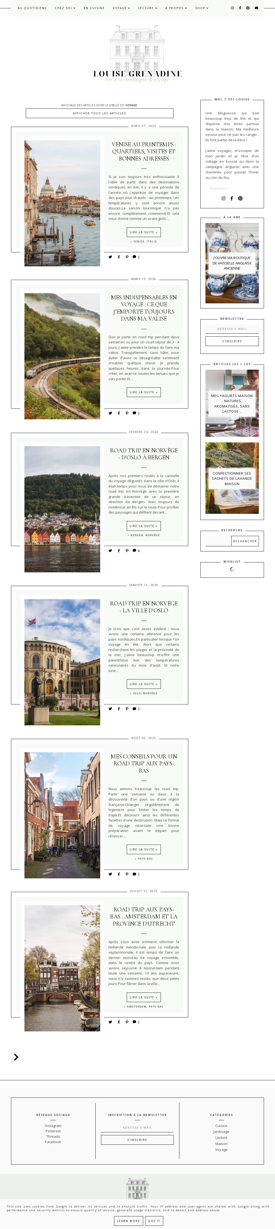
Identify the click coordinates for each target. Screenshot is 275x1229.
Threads (53, 1136)
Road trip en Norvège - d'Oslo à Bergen (144, 454)
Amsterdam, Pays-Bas (145, 1006)
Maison (221, 1143)
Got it (154, 1221)
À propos (176, 8)
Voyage (121, 8)
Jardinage (221, 1131)
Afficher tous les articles (99, 113)
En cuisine (94, 8)
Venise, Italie (145, 241)
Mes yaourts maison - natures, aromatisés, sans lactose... (232, 403)
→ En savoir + (216, 188)
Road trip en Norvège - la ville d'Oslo (144, 607)
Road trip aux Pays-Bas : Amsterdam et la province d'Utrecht (144, 916)
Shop (202, 8)
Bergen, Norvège (145, 535)
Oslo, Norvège (145, 693)
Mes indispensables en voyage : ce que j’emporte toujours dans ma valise (144, 308)
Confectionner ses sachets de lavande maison (232, 478)
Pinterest (53, 1131)
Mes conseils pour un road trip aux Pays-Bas (144, 763)
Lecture (147, 8)
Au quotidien (32, 8)
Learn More (128, 1221)
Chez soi (65, 8)
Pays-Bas (145, 858)
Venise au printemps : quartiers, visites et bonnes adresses (144, 151)
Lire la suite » (144, 232)
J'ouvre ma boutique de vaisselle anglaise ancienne (232, 263)
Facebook (53, 1141)
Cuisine (221, 1125)
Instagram (53, 1125)
